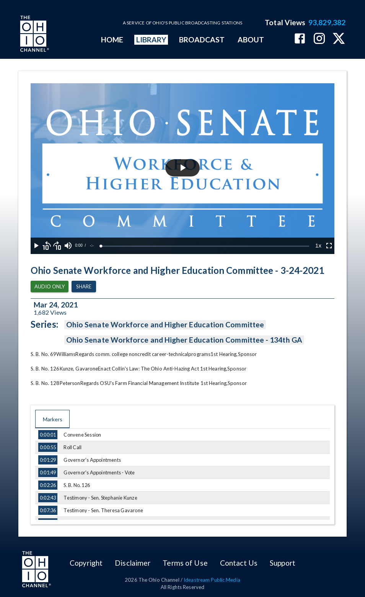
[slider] (205, 246)
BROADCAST (202, 39)
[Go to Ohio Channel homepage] (34, 34)
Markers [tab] (52, 419)
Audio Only (49, 287)
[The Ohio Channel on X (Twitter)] (338, 39)
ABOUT (251, 39)
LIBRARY (151, 39)
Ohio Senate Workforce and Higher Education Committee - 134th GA (184, 340)
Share (84, 287)
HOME (112, 39)
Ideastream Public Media (212, 580)
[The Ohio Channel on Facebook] (299, 39)
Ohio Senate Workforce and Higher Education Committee (165, 324)
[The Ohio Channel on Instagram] (319, 39)
